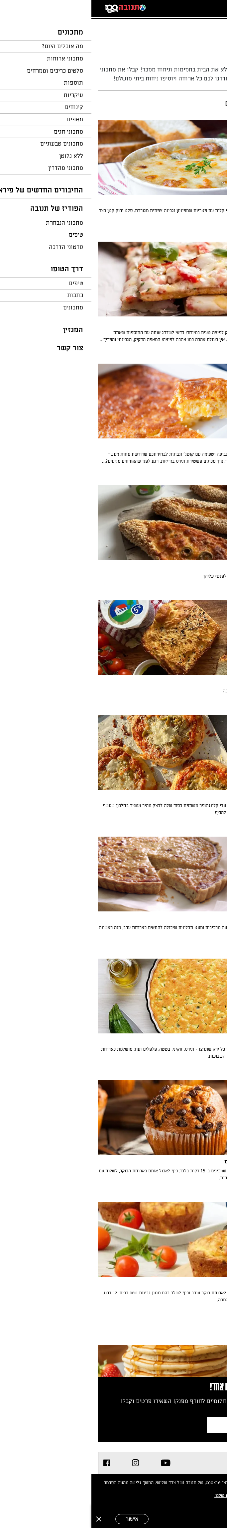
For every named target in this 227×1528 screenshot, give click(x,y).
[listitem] (74, 1463)
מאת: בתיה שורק (194, 588)
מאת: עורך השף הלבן (190, 229)
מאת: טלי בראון (195, 473)
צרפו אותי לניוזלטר (165, 1425)
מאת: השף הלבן (195, 351)
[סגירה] (7, 1519)
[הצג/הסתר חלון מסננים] (177, 101)
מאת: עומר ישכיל (194, 703)
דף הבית (208, 25)
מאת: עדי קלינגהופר (191, 824)
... (192, 25)
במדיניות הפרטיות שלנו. (147, 1495)
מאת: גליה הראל (194, 1068)
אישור (40, 1519)
